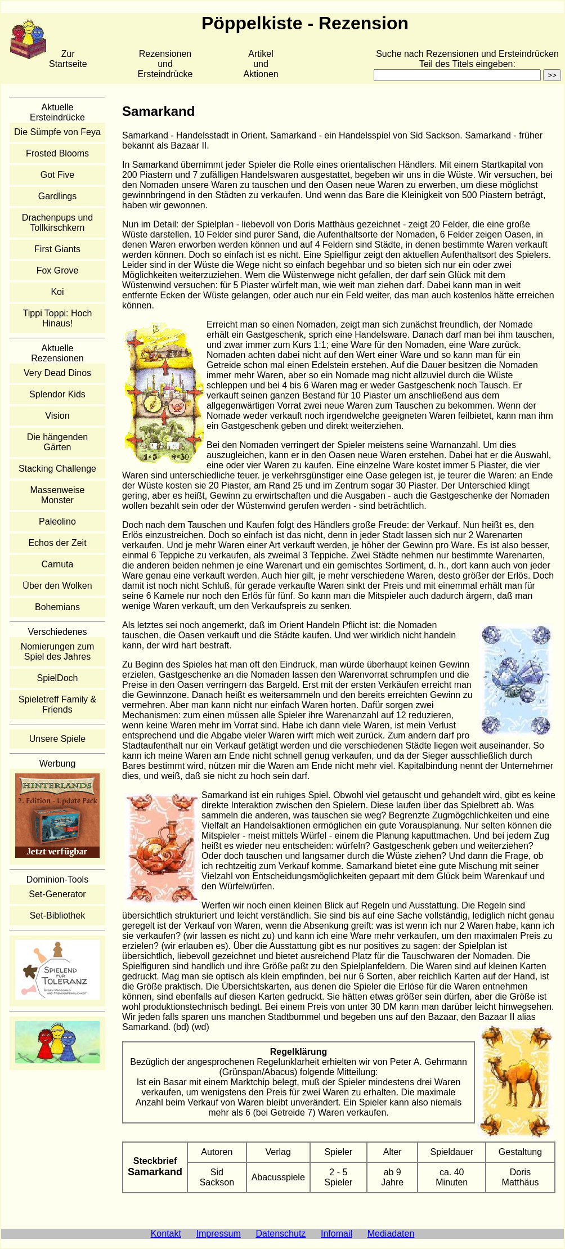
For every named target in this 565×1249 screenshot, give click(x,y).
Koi (57, 292)
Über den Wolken (57, 585)
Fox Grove (58, 270)
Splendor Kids (57, 394)
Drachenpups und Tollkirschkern (57, 222)
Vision (57, 415)
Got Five (57, 175)
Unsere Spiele (57, 739)
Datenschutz (280, 1233)
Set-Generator (57, 894)
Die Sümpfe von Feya (57, 132)
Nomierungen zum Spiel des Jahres (58, 651)
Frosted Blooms (57, 153)
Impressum (218, 1233)
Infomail (336, 1233)
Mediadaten (391, 1233)
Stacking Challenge (57, 468)
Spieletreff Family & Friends (57, 704)
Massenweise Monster (57, 495)
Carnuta (58, 564)
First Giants (57, 249)
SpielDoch (57, 678)
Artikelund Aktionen (260, 64)
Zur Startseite (68, 59)
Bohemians (57, 607)
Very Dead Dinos (57, 373)
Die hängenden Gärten (57, 442)
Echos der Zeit (57, 543)
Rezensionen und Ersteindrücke (165, 64)
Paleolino (57, 521)
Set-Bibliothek (58, 915)
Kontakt (166, 1233)
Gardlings (57, 196)
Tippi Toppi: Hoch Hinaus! (57, 318)
